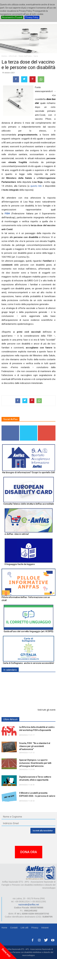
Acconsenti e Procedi (12, 17)
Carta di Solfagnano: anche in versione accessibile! (28, 663)
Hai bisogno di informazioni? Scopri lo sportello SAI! (28, 472)
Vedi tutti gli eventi (46, 709)
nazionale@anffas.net (28, 904)
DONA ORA (28, 852)
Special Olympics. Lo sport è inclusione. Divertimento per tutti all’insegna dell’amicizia (35, 763)
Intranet (44, 927)
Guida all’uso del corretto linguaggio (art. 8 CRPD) (28, 631)
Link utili (24, 927)
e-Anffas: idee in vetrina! (17, 534)
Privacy (34, 927)
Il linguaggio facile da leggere (20, 564)
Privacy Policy (31, 17)
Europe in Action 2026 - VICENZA (36, 694)
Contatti (13, 927)
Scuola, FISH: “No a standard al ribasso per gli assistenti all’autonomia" (34, 746)
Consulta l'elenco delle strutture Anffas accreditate (28, 504)
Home (4, 927)
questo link (36, 186)
